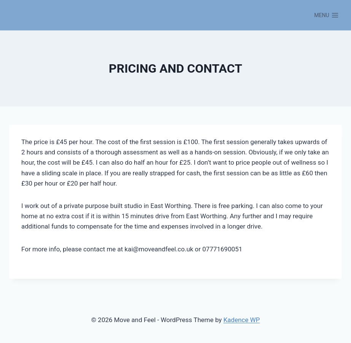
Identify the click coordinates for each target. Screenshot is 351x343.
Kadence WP (241, 320)
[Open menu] (326, 15)
